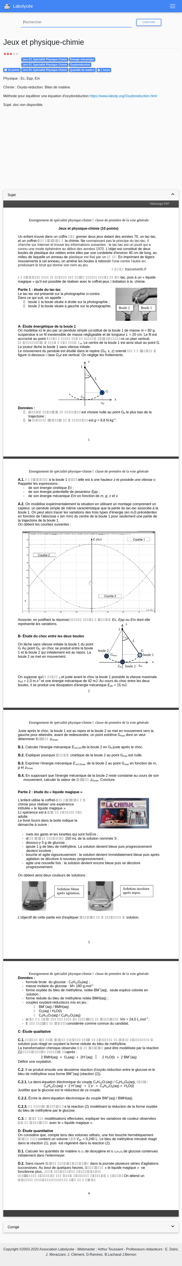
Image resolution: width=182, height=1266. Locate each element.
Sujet (12, 195)
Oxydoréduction (80, 64)
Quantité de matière (82, 70)
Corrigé (13, 1227)
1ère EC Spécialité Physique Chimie (45, 59)
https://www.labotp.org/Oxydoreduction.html (123, 96)
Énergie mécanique (82, 59)
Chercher (148, 22)
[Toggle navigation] (173, 6)
